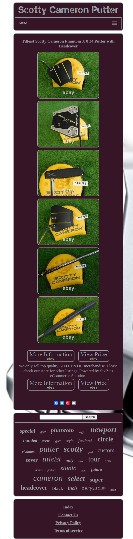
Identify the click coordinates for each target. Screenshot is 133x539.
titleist (51, 459)
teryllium (93, 488)
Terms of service (68, 530)
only (69, 460)
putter (49, 449)
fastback (85, 440)
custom (106, 450)
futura (96, 469)
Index (68, 507)
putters (51, 470)
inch (72, 488)
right (82, 432)
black (57, 488)
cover (32, 460)
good (90, 452)
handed (30, 440)
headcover (34, 487)
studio (69, 468)
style (69, 441)
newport (103, 429)
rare (80, 461)
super (96, 480)
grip (108, 461)
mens (46, 441)
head (113, 489)
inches (38, 470)
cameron (48, 478)
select (76, 478)
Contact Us (68, 515)
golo (58, 441)
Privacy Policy (68, 522)
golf (43, 432)
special (27, 431)
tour (94, 459)
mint (84, 470)
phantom (62, 430)
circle (105, 439)
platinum (28, 451)
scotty (73, 448)
